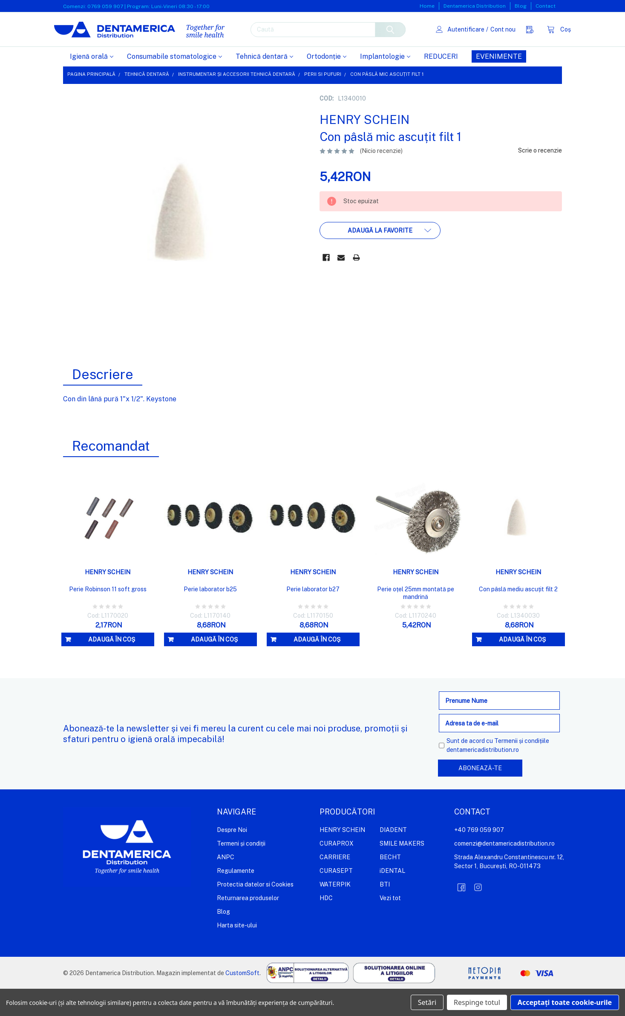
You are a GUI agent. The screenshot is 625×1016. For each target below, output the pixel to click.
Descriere (102, 401)
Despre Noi (232, 857)
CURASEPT (336, 898)
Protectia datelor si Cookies (255, 911)
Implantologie (385, 84)
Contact (546, 6)
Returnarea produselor (248, 925)
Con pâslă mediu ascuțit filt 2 (518, 616)
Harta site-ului (237, 952)
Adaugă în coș (111, 666)
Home (427, 6)
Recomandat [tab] (111, 473)
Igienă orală (91, 84)
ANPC (225, 884)
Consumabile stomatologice (174, 84)
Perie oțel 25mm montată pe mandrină (415, 620)
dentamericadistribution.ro (482, 777)
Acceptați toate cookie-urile (565, 1002)
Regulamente (235, 898)
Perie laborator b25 (210, 616)
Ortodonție (326, 84)
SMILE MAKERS (402, 870)
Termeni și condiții (241, 870)
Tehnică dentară (264, 84)
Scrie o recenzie (540, 177)
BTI (385, 911)
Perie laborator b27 (313, 616)
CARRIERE (335, 884)
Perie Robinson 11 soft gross (108, 616)
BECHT (390, 884)
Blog (521, 6)
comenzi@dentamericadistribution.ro (504, 870)
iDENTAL (392, 898)
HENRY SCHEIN (342, 857)
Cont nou (494, 42)
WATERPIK (335, 911)
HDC (326, 925)
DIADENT (393, 857)
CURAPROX (337, 870)
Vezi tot (390, 925)
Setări (427, 1002)
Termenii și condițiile (521, 768)
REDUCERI (441, 84)
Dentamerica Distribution (475, 6)
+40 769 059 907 (479, 857)
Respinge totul (477, 1002)
